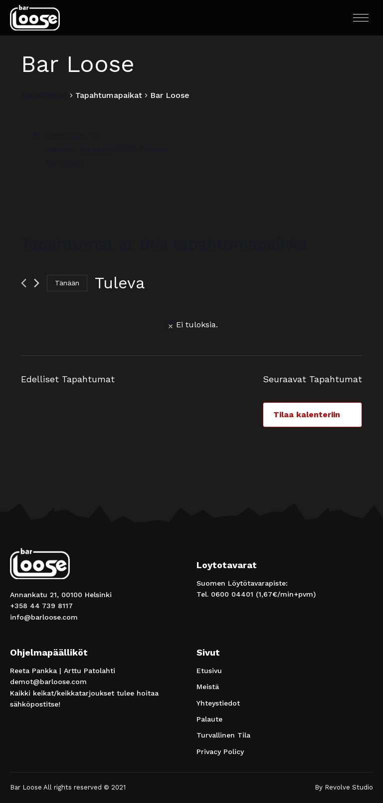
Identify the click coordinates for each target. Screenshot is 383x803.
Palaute (209, 719)
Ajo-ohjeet (64, 162)
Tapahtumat (44, 95)
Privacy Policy (220, 752)
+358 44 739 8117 (41, 606)
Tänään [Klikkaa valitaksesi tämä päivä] (67, 283)
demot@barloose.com (48, 682)
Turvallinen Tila (223, 735)
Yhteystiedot (218, 703)
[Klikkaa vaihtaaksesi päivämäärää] (120, 283)
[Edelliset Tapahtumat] (23, 283)
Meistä (207, 687)
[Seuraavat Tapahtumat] (36, 283)
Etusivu (209, 671)
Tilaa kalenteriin (306, 414)
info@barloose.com (44, 617)
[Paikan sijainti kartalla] (276, 167)
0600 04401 (232, 594)
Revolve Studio (349, 787)
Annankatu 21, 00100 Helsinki (61, 595)
